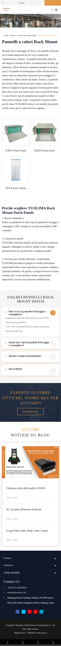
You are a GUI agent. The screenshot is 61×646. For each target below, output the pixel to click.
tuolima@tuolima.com (17, 593)
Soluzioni (9, 566)
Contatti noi (30, 413)
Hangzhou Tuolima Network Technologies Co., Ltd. (35, 627)
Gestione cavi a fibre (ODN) (26, 36)
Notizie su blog (30, 432)
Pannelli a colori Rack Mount (47, 36)
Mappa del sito (19, 634)
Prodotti (12, 36)
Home (6, 36)
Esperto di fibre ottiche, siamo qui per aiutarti (30, 398)
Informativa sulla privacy (37, 634)
